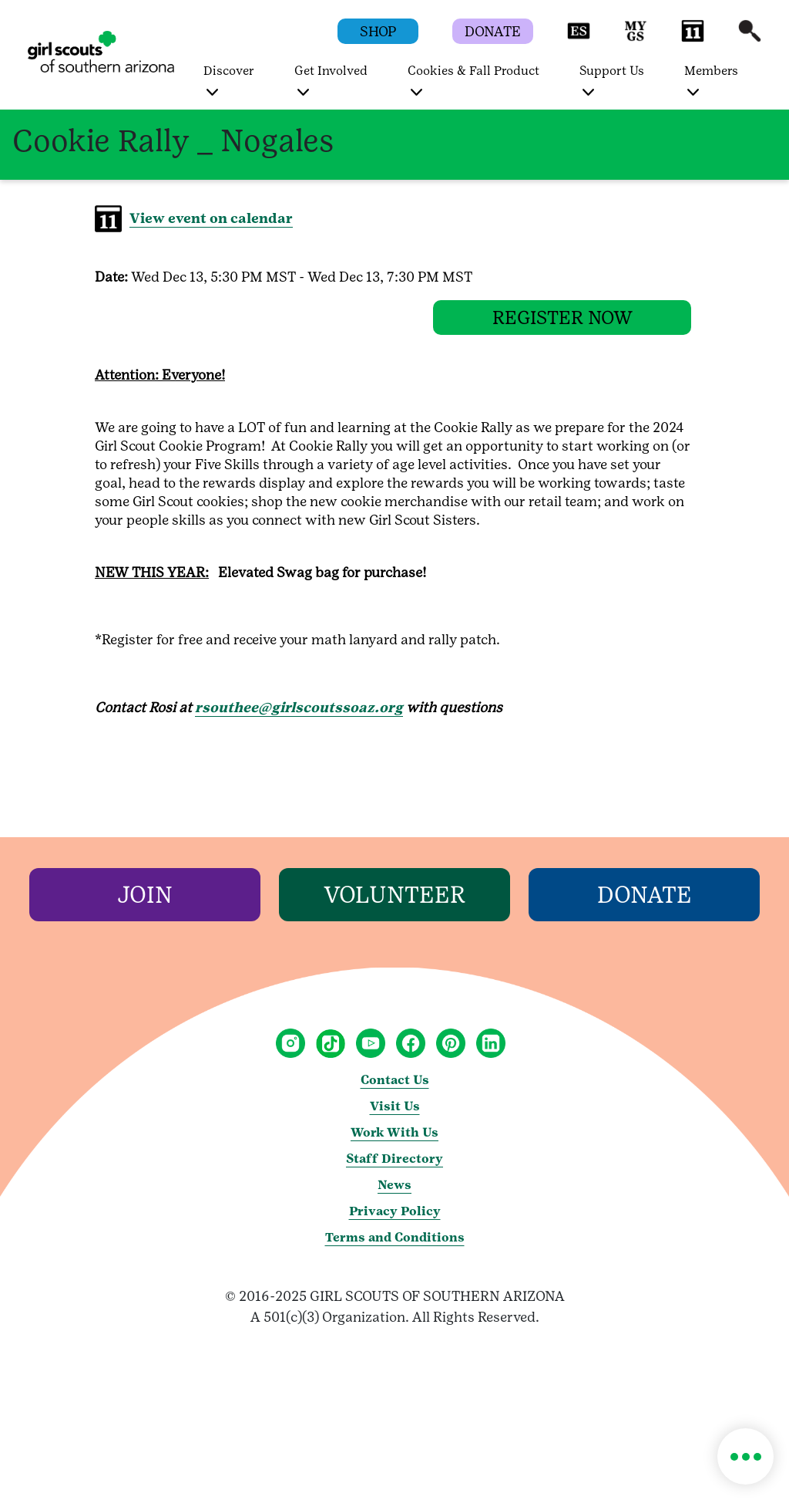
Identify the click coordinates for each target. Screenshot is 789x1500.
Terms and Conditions (395, 1249)
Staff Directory (394, 1170)
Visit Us (395, 1117)
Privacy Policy (395, 1222)
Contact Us (395, 1091)
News (394, 1196)
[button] (578, 38)
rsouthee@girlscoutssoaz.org (299, 719)
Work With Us (394, 1144)
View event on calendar (211, 218)
